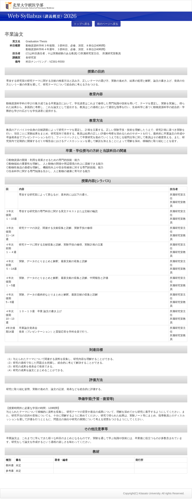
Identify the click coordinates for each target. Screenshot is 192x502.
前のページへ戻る (107, 23)
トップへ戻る (82, 23)
